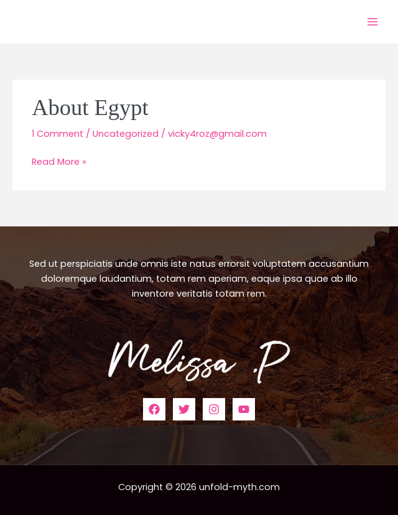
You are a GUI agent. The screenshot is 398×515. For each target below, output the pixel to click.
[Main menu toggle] (372, 22)
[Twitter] (184, 409)
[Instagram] (214, 409)
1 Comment (57, 134)
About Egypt (90, 107)
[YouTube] (244, 409)
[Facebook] (154, 409)
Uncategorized (126, 134)
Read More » (59, 161)
